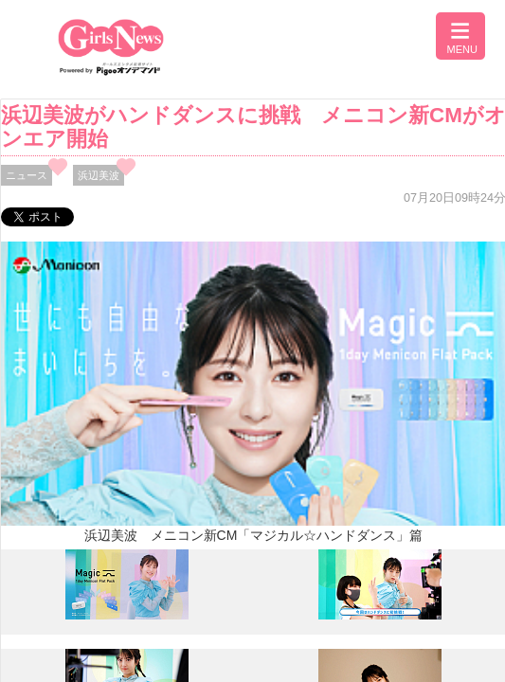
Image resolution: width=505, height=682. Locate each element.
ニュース (26, 175)
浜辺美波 (98, 175)
